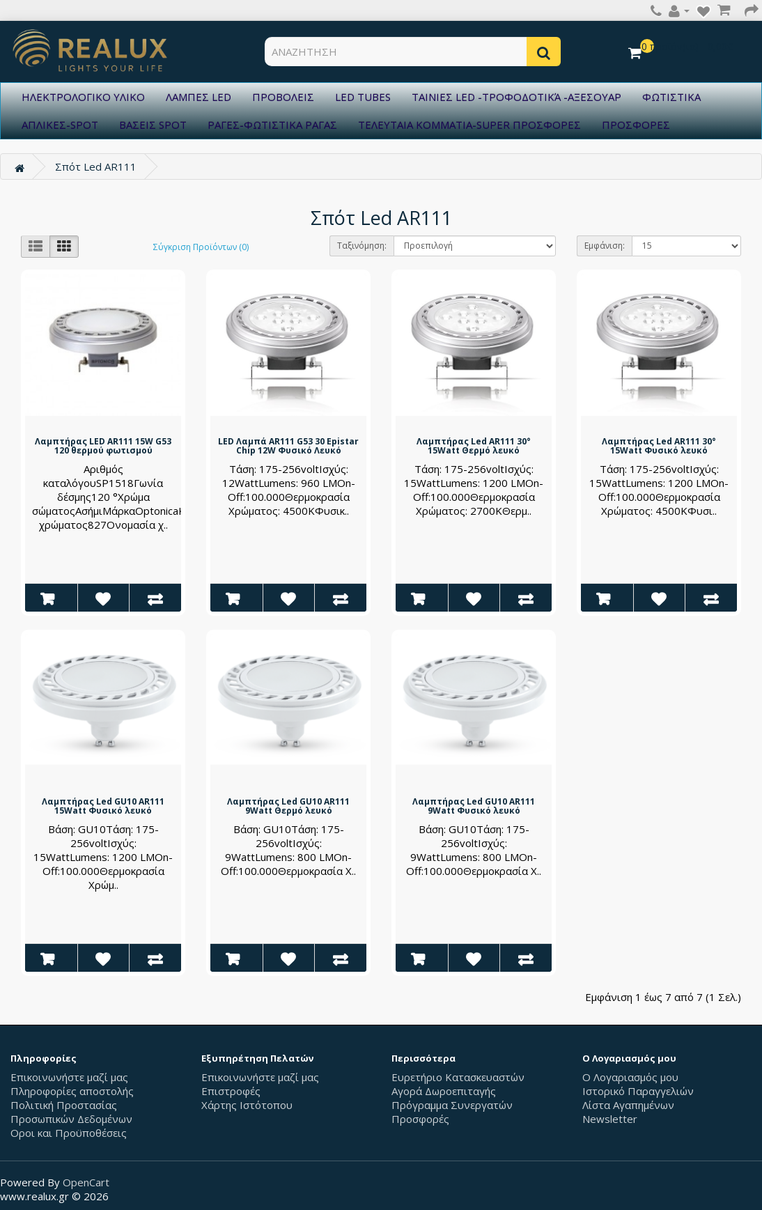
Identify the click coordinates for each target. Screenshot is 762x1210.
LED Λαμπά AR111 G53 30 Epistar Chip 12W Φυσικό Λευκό (288, 445)
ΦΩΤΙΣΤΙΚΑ (671, 97)
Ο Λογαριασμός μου (630, 1077)
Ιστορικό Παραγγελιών (638, 1091)
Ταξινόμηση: (362, 245)
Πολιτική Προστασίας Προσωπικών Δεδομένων (71, 1112)
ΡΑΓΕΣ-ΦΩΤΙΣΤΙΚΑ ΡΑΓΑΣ (272, 125)
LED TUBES (363, 97)
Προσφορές (420, 1119)
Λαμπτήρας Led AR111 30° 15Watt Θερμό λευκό (474, 445)
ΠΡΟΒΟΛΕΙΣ (283, 97)
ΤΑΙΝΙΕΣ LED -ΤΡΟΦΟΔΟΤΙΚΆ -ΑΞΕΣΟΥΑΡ (516, 97)
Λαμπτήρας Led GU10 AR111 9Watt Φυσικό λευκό (473, 806)
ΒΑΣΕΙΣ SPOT (153, 125)
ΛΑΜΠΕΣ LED (198, 97)
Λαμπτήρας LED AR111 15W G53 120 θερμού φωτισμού (103, 445)
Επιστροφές (231, 1091)
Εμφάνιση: (604, 245)
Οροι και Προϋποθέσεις (68, 1133)
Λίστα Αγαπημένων (628, 1105)
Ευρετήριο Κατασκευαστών (457, 1077)
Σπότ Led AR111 (96, 166)
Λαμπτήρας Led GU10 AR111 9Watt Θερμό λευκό (288, 806)
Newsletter (609, 1119)
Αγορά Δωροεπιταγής (443, 1091)
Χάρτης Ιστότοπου (247, 1105)
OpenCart (86, 1182)
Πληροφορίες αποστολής (72, 1091)
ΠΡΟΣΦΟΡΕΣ (636, 125)
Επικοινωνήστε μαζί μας (69, 1077)
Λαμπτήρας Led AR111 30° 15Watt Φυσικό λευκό (659, 445)
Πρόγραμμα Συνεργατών (452, 1105)
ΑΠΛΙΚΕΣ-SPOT (60, 125)
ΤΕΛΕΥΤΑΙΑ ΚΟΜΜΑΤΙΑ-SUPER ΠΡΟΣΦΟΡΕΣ (469, 125)
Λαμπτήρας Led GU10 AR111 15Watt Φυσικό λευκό (103, 806)
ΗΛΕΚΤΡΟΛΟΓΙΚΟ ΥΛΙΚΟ (83, 97)
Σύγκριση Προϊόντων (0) (201, 247)
